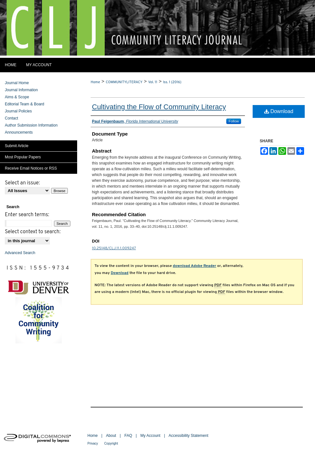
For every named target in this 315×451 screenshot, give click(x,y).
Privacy (92, 443)
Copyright (111, 443)
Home (95, 82)
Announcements (19, 132)
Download (278, 111)
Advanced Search (20, 253)
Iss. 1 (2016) (172, 82)
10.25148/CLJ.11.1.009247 (114, 248)
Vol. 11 (152, 82)
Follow (234, 121)
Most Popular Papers (23, 157)
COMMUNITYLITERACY (124, 82)
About (111, 435)
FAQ (128, 435)
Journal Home (17, 83)
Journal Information (21, 90)
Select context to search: (32, 232)
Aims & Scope (17, 97)
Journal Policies (18, 111)
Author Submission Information (31, 125)
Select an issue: (22, 183)
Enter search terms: (27, 215)
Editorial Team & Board (24, 104)
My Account (150, 435)
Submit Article (16, 146)
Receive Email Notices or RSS (31, 168)
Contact (11, 118)
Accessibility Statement (188, 435)
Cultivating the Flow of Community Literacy (159, 107)
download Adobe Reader (194, 266)
